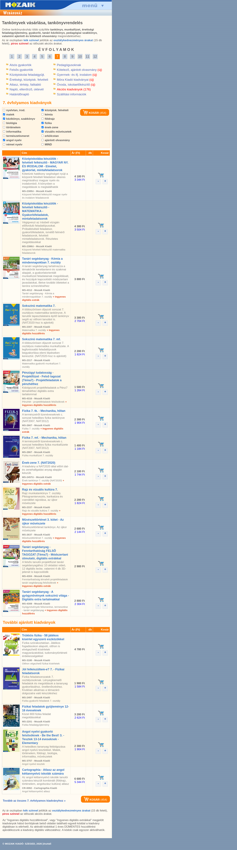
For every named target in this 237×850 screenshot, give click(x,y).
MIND (46, 144)
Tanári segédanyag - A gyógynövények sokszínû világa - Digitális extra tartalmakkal (45, 595)
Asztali (47, 843)
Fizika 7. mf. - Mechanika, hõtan (44, 437)
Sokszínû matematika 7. (38, 305)
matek (8, 114)
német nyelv (12, 144)
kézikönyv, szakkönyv (19, 118)
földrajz (48, 118)
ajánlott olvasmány (55, 140)
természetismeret (16, 135)
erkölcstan (50, 135)
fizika (46, 123)
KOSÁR (91, 112)
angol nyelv (12, 140)
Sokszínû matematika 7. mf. (41, 339)
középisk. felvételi (54, 110)
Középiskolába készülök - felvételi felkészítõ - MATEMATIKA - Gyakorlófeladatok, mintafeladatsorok (40, 211)
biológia (10, 123)
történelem (12, 127)
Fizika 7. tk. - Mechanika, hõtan (43, 410)
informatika (12, 131)
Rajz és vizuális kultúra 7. (40, 489)
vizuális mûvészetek (56, 131)
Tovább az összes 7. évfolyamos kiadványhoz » (34, 800)
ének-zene (49, 127)
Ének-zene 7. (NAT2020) (38, 462)
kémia (47, 114)
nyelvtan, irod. (14, 110)
